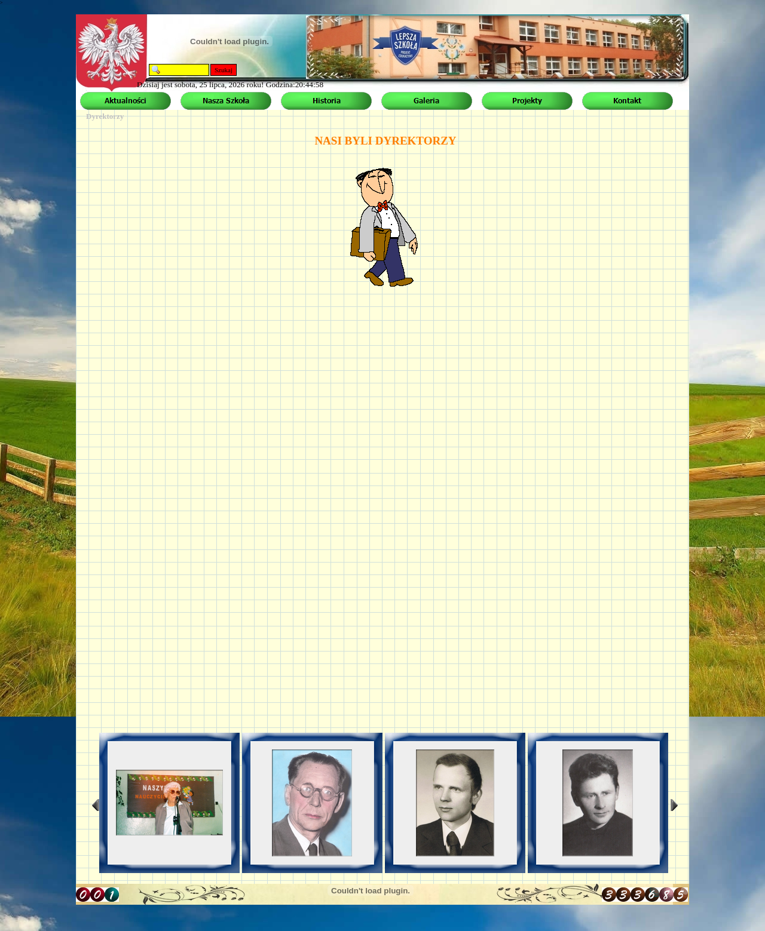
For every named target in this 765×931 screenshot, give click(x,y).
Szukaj (223, 69)
